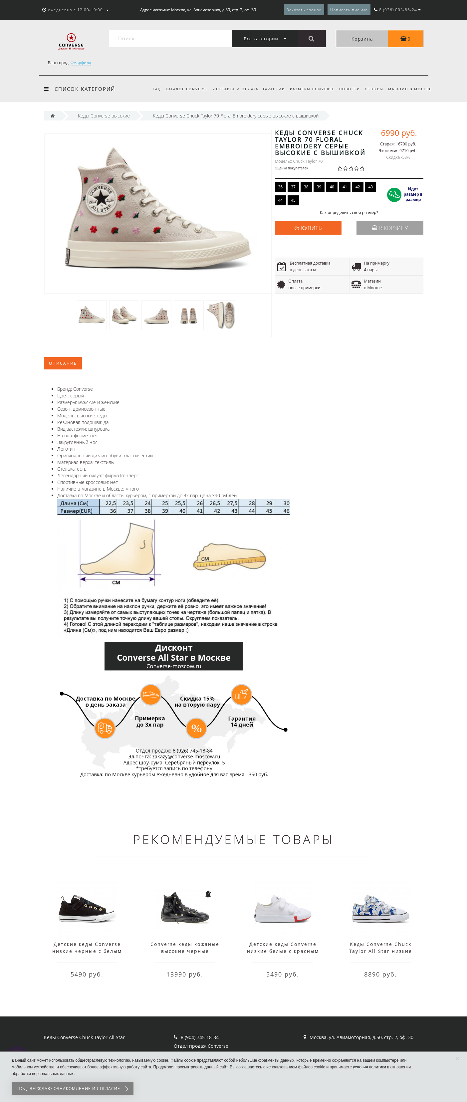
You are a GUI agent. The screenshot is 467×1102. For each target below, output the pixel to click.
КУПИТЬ (311, 228)
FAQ (149, 89)
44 (280, 200)
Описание (63, 363)
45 (293, 200)
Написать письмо (349, 10)
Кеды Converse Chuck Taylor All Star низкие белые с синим (380, 951)
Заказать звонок (304, 10)
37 (293, 187)
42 (357, 187)
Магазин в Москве (410, 89)
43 (370, 187)
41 (345, 187)
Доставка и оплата (230, 89)
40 (332, 187)
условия (360, 1067)
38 (306, 187)
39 (319, 187)
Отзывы (373, 89)
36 (280, 187)
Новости (347, 89)
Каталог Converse (180, 89)
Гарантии (270, 89)
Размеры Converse (309, 89)
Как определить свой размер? (349, 212)
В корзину (390, 228)
